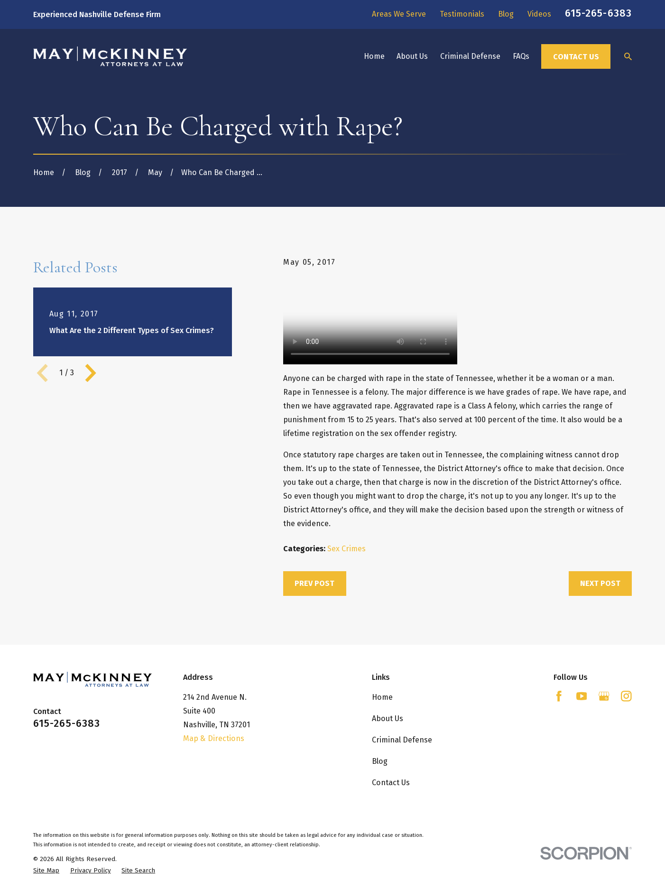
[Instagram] (626, 696)
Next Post (600, 583)
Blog (506, 14)
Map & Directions (213, 738)
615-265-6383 (598, 13)
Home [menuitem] (374, 56)
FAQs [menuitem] (521, 56)
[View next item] (91, 373)
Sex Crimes (346, 548)
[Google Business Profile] (604, 696)
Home (382, 697)
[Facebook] (559, 696)
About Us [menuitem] (412, 56)
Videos (539, 14)
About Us (387, 718)
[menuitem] (46, 870)
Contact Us (576, 56)
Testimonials (462, 14)
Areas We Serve (399, 14)
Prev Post (314, 583)
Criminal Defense (402, 739)
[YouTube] (581, 696)
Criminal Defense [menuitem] (470, 56)
